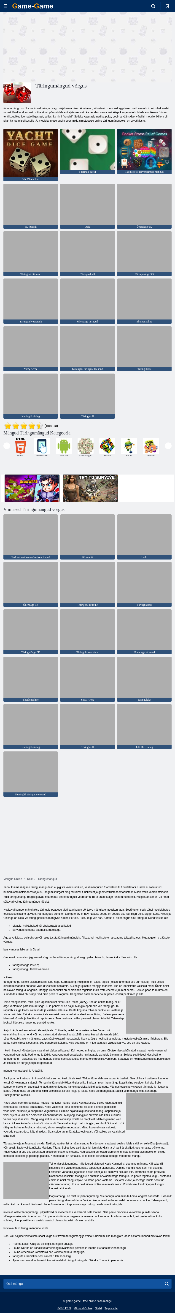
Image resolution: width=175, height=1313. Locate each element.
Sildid (98, 1308)
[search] (167, 1284)
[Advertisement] (45, 46)
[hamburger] (5, 6)
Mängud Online (83, 1308)
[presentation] (6, 445)
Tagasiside (111, 1308)
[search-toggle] (153, 6)
